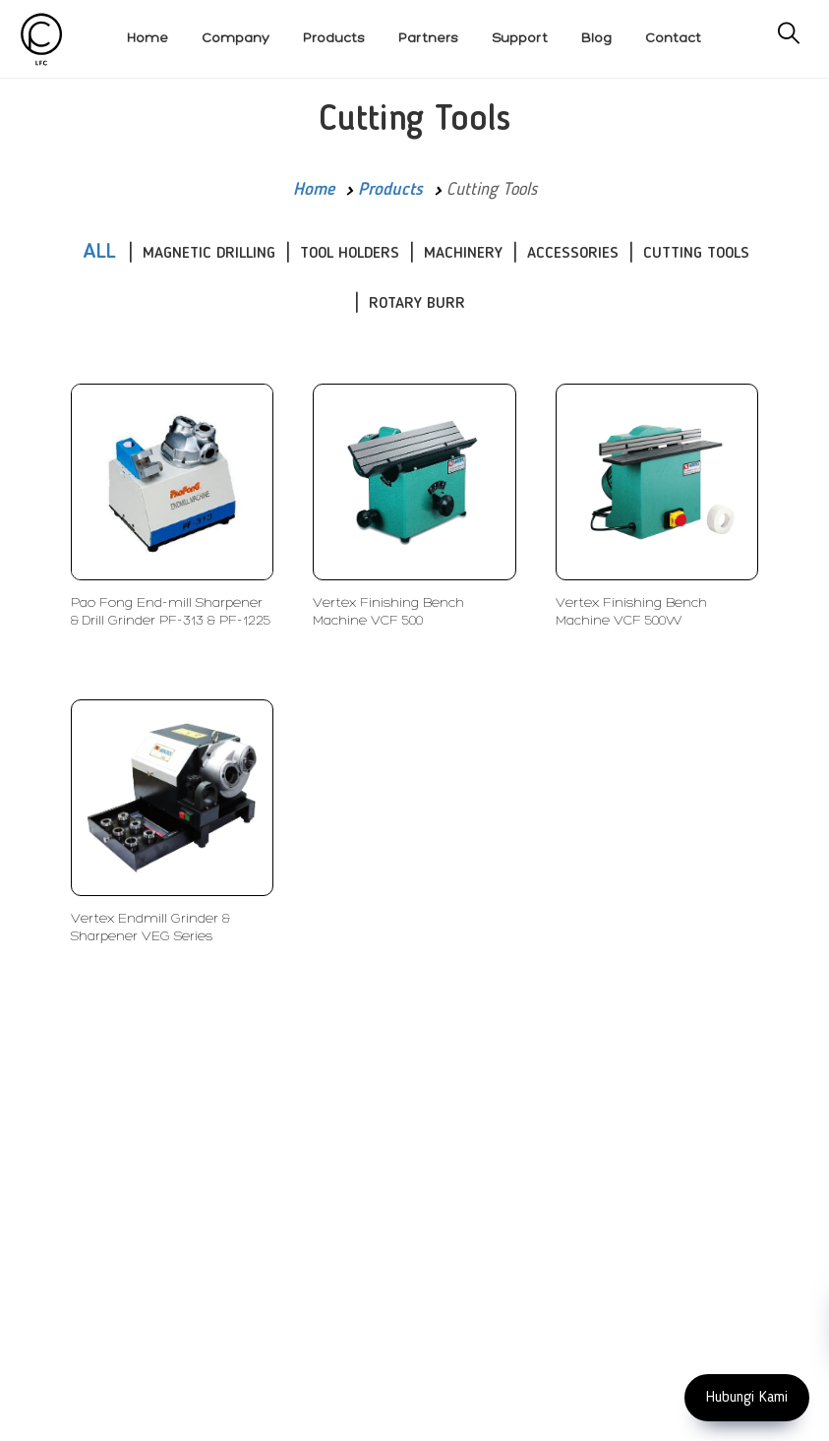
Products (390, 190)
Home (313, 190)
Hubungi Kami (747, 1398)
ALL (99, 252)
